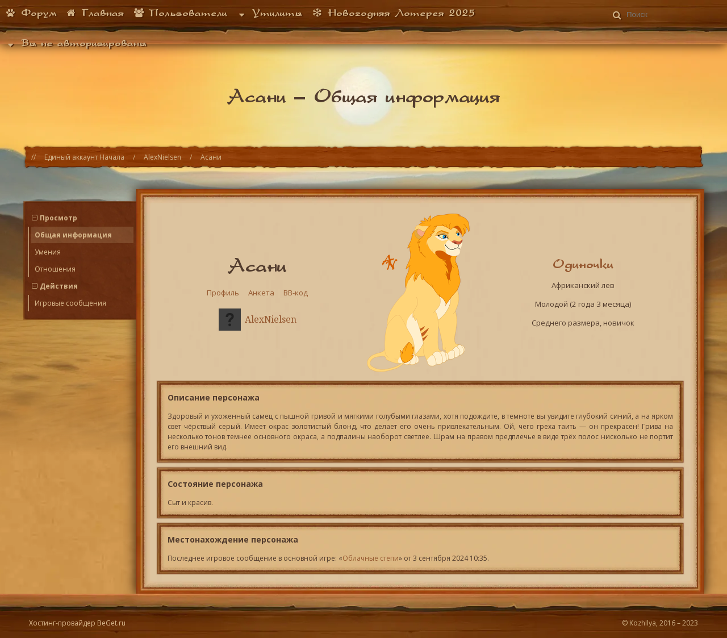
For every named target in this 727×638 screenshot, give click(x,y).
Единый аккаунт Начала (84, 157)
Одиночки (583, 264)
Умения (48, 252)
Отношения (55, 269)
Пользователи (180, 12)
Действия (59, 286)
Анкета (261, 292)
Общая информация (73, 235)
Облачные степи (370, 558)
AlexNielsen (162, 157)
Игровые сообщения (70, 303)
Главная (95, 12)
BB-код (295, 292)
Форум (31, 12)
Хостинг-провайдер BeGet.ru (77, 623)
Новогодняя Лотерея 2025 (393, 12)
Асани (211, 157)
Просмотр (58, 218)
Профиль (223, 292)
